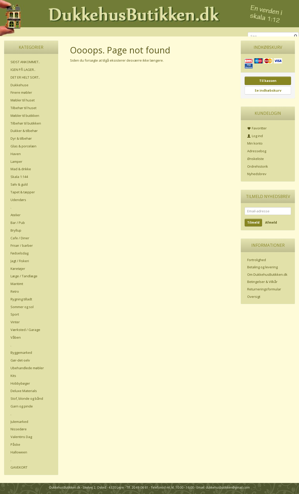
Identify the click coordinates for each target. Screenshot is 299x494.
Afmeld (271, 222)
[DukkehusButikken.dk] (149, 17)
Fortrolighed (256, 260)
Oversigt (253, 296)
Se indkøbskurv (268, 90)
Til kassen (267, 80)
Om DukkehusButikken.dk (267, 274)
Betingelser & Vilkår (262, 281)
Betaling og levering (262, 267)
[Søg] (295, 36)
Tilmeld (253, 222)
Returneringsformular (264, 289)
